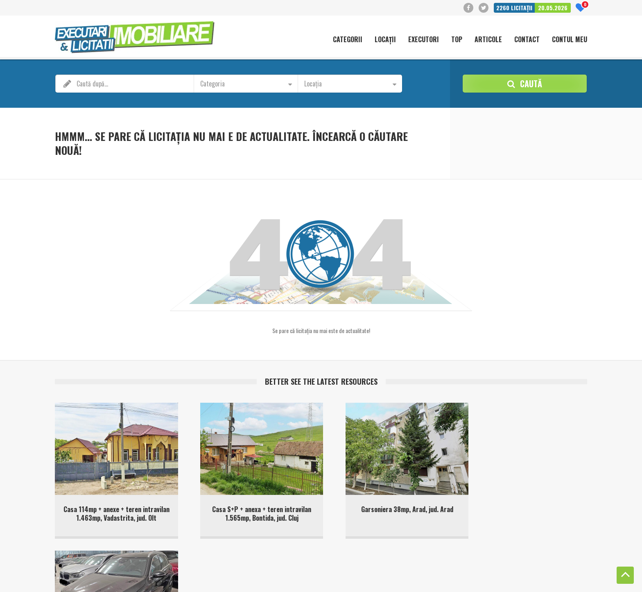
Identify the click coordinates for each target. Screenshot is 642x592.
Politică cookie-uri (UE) (472, 571)
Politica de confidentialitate (533, 571)
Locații (385, 39)
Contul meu (569, 39)
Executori (423, 39)
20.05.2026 (552, 7)
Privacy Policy (177, 579)
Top (456, 39)
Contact (527, 39)
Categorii (347, 39)
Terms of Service (213, 579)
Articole (488, 39)
